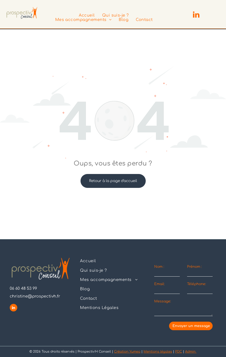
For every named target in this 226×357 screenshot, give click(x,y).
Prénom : (194, 267)
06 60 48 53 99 (23, 288)
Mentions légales (158, 351)
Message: (162, 301)
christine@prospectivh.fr (35, 296)
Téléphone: (196, 284)
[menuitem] (86, 15)
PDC (178, 351)
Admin (191, 351)
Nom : (159, 267)
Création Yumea (127, 351)
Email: (159, 284)
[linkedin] (196, 15)
